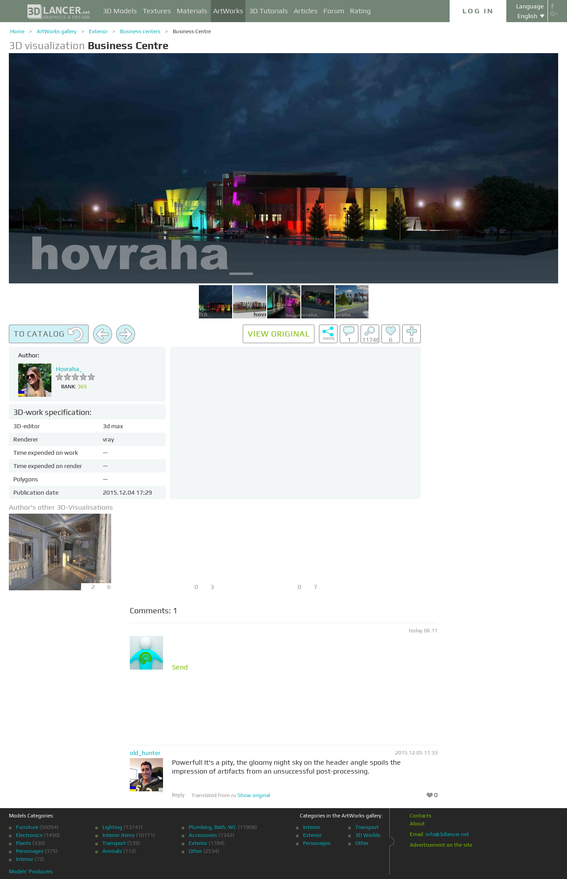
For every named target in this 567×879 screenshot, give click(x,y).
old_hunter (145, 753)
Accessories (203, 835)
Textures (157, 11)
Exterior (98, 31)
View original (279, 333)
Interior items (118, 835)
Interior (24, 859)
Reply (178, 795)
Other (195, 851)
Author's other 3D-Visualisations (61, 507)
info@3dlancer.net (447, 834)
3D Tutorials (268, 11)
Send (180, 667)
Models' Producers (31, 871)
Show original (253, 795)
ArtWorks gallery (57, 31)
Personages (29, 851)
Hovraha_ (69, 368)
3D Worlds (368, 835)
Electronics (29, 835)
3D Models (120, 11)
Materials (192, 11)
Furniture (27, 827)
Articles (306, 11)
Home (17, 31)
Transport (114, 843)
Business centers (140, 31)
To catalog (49, 334)
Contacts (420, 816)
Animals (112, 851)
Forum (333, 11)
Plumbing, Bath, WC (213, 827)
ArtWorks (228, 11)
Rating (360, 11)
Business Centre (192, 31)
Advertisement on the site (441, 845)
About (417, 824)
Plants (23, 843)
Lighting (112, 827)
